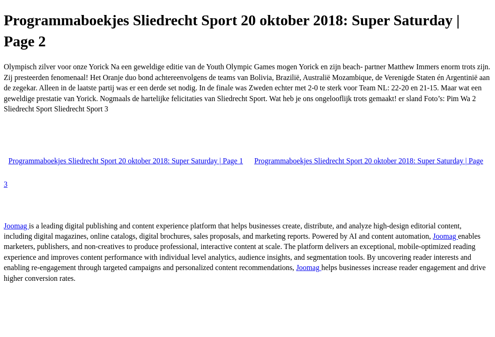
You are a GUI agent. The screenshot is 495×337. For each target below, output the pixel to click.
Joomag (16, 226)
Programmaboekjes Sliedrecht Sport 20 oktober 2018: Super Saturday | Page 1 (125, 161)
